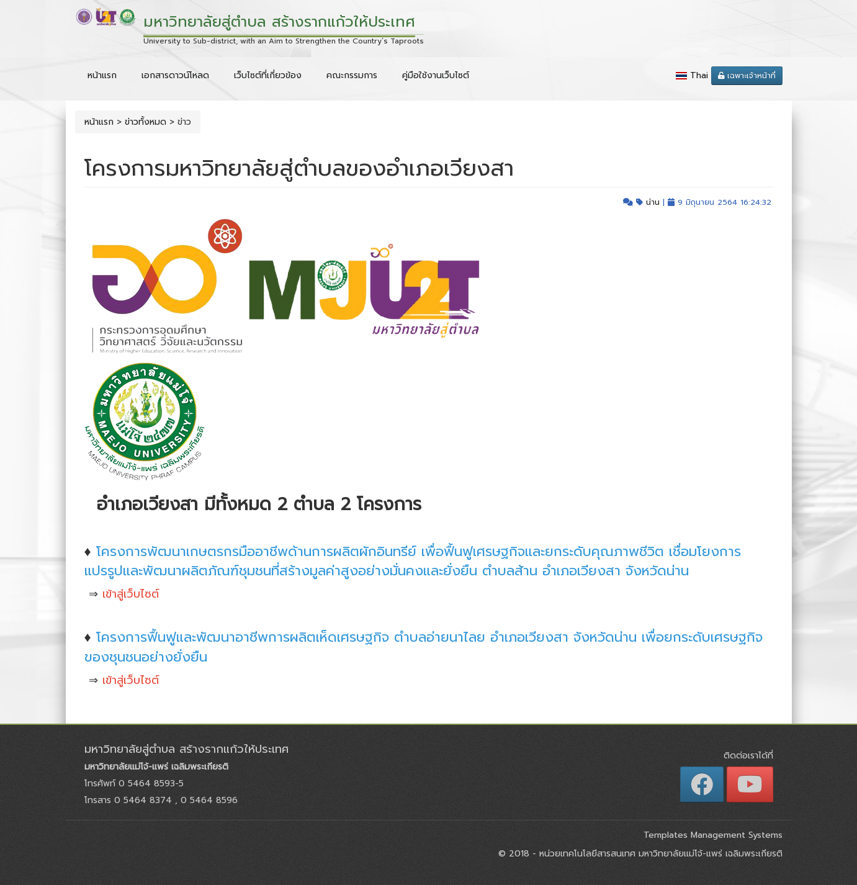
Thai (699, 75)
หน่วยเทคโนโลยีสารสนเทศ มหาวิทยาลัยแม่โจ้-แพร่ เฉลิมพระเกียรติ (659, 853)
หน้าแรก (102, 75)
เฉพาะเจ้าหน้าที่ (747, 75)
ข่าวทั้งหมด (145, 121)
